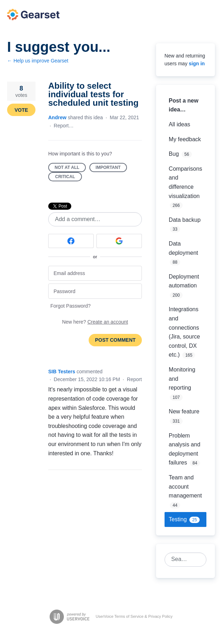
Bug (174, 154)
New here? (95, 322)
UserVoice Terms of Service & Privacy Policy (134, 616)
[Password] (95, 291)
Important (111, 168)
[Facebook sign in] (71, 241)
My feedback (185, 139)
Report (134, 379)
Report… (64, 125)
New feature (184, 411)
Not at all (70, 168)
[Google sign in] (119, 241)
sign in (197, 63)
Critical (68, 177)
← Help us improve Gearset (37, 61)
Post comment (115, 340)
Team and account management (185, 486)
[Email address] (95, 273)
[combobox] (181, 559)
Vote (21, 110)
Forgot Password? (70, 306)
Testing (178, 519)
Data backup (185, 220)
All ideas (179, 124)
